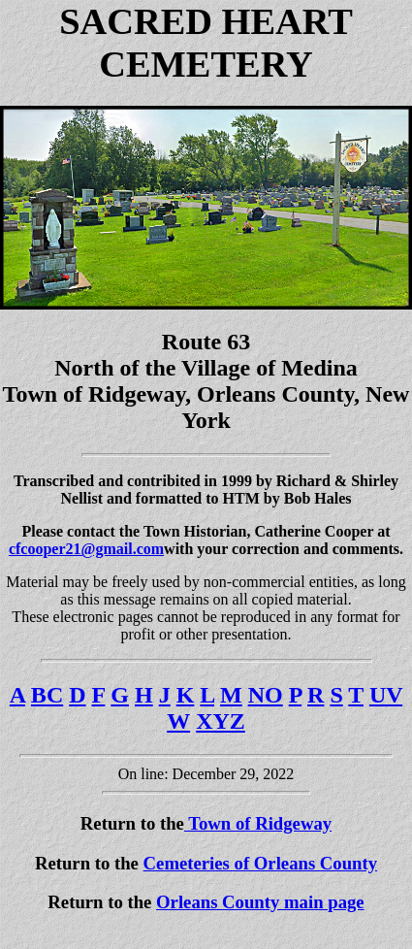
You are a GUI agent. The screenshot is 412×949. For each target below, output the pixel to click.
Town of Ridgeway (258, 823)
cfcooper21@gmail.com (86, 548)
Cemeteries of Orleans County (260, 863)
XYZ (220, 721)
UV (385, 694)
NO (265, 694)
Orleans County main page (260, 902)
